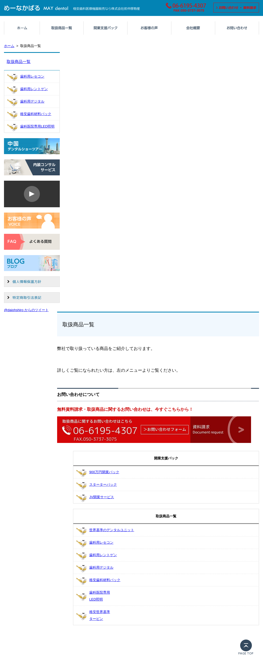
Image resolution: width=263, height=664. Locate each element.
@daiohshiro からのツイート (26, 310)
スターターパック (103, 485)
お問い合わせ (237, 28)
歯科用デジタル (32, 101)
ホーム (22, 28)
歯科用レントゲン (34, 89)
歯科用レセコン (32, 76)
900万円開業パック (104, 472)
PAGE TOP (247, 649)
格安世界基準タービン (99, 615)
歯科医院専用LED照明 (37, 126)
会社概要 (193, 28)
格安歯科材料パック (35, 114)
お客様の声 (149, 28)
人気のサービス (105, 28)
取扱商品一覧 (61, 28)
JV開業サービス (101, 497)
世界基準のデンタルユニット (111, 530)
